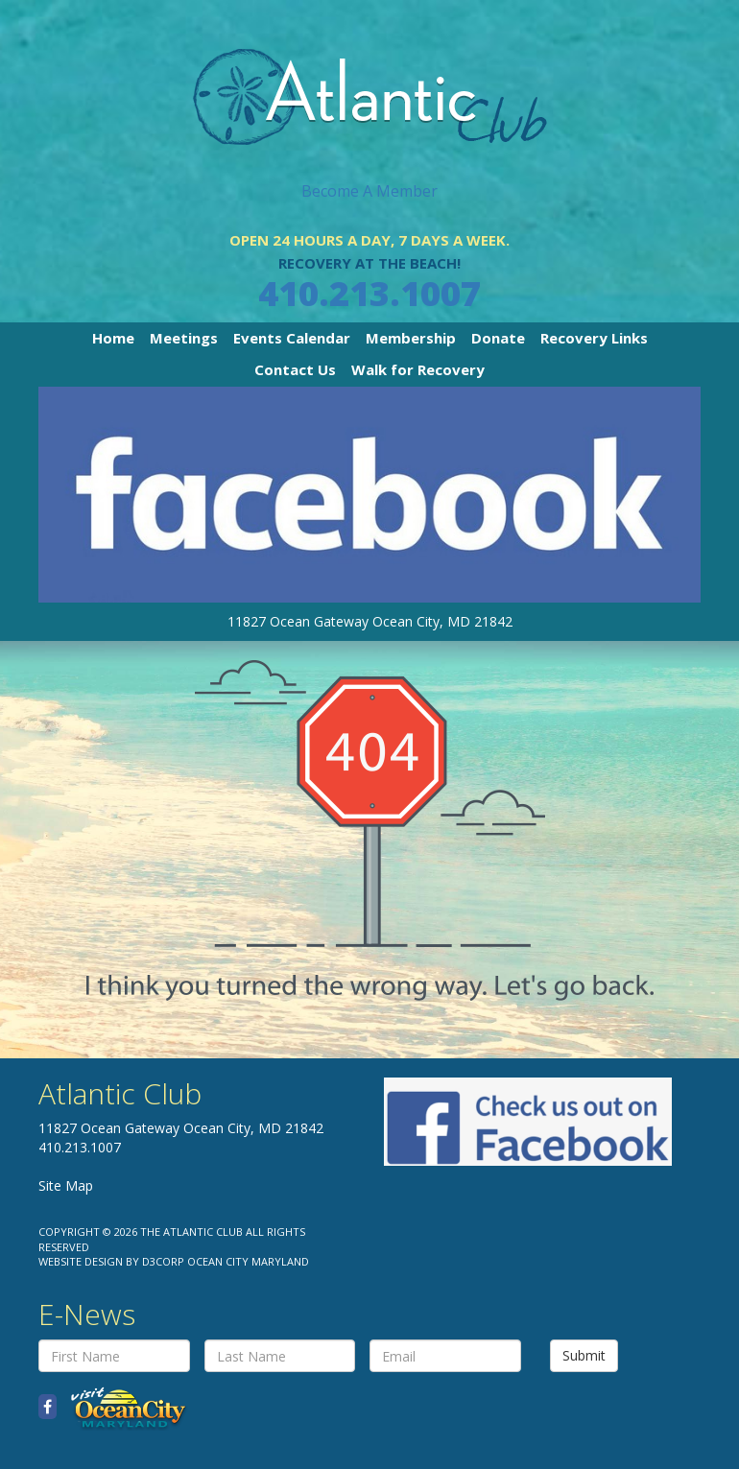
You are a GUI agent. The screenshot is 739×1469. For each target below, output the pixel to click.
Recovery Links (594, 337)
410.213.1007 (369, 293)
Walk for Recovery (418, 369)
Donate (498, 337)
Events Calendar (291, 337)
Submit (584, 1355)
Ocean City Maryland (248, 1261)
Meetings (184, 337)
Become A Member (369, 190)
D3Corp (163, 1261)
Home (113, 337)
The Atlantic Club (191, 1231)
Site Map (65, 1185)
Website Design (80, 1261)
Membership (411, 337)
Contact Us (295, 369)
